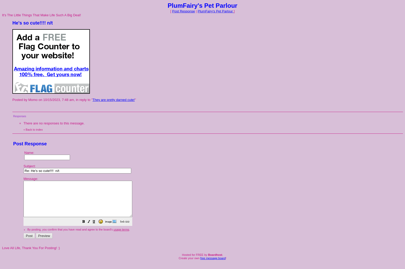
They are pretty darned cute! (113, 100)
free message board (212, 265)
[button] (97, 229)
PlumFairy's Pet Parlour (216, 11)
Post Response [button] (183, 11)
